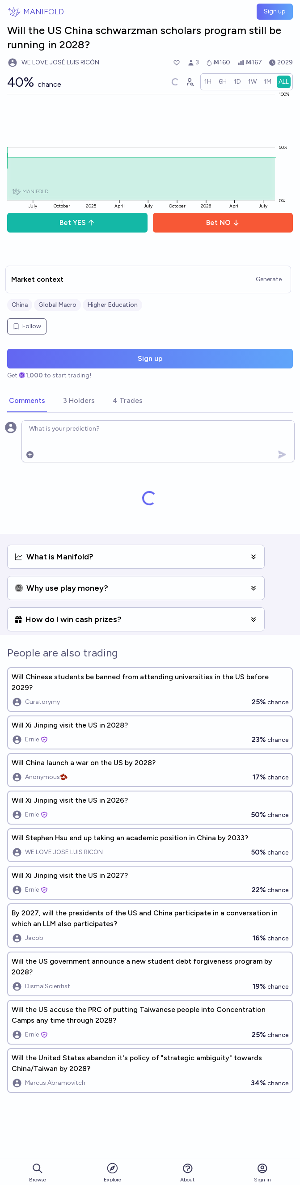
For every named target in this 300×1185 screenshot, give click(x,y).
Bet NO (223, 222)
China (20, 305)
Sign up (275, 11)
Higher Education (112, 305)
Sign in (262, 1173)
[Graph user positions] (190, 82)
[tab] (27, 401)
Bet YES (77, 222)
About (187, 1173)
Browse (37, 1173)
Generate (269, 279)
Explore (112, 1172)
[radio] (208, 82)
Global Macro (57, 305)
